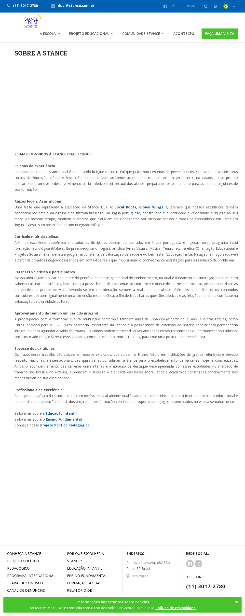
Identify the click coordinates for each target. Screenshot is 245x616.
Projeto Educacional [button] (89, 33)
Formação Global (84, 583)
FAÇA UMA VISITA (219, 33)
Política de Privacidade (175, 607)
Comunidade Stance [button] (141, 33)
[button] (225, 6)
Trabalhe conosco (25, 583)
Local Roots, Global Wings (139, 207)
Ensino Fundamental (64, 419)
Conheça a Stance (24, 553)
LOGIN (190, 6)
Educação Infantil (61, 413)
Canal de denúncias (26, 590)
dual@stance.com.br (76, 5)
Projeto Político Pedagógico (65, 425)
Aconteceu (183, 33)
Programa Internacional (31, 575)
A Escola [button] (48, 33)
